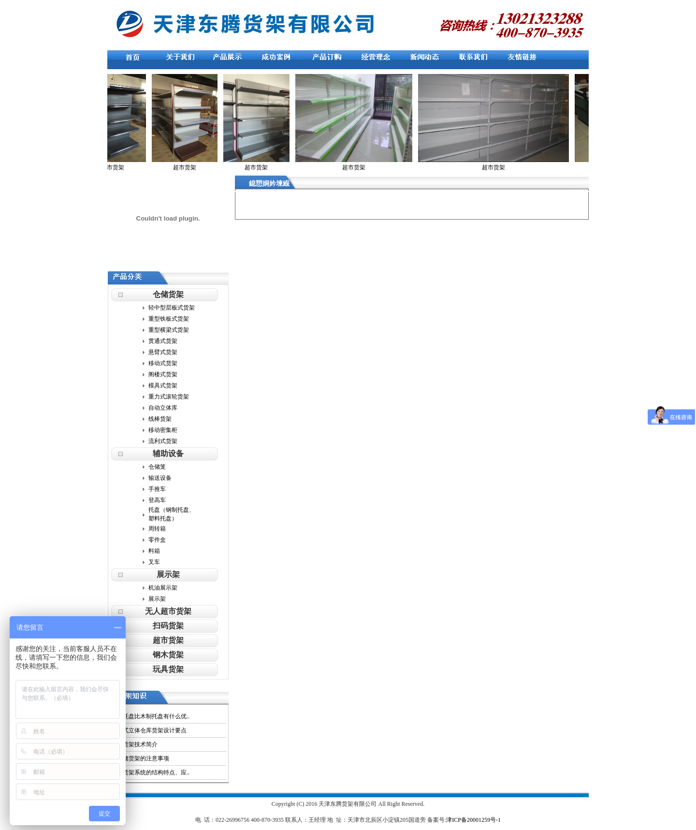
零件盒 (157, 539)
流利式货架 (162, 441)
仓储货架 (168, 294)
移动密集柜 (162, 430)
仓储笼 (157, 466)
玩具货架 (168, 669)
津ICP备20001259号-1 (473, 819)
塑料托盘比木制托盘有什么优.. (150, 716)
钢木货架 (168, 655)
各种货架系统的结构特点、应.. (150, 772)
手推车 (157, 489)
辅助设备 (168, 453)
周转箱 (157, 528)
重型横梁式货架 (168, 329)
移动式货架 (162, 363)
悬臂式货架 (162, 352)
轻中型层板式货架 (171, 307)
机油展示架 (162, 587)
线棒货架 (160, 418)
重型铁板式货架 (168, 318)
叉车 (154, 562)
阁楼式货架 (162, 374)
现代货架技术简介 (134, 744)
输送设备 (160, 477)
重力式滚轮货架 (168, 396)
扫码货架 (168, 626)
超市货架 (168, 640)
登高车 (157, 500)
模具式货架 (162, 385)
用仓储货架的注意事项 (140, 758)
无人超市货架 (168, 611)
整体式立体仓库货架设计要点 (149, 730)
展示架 (168, 574)
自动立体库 (162, 407)
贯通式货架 (162, 341)
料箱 (154, 551)
